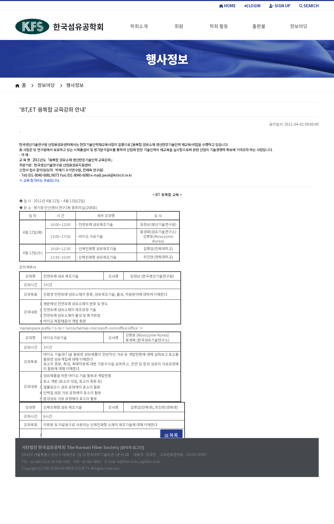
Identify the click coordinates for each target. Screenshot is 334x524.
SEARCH (309, 5)
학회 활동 (219, 26)
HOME (227, 5)
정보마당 (299, 26)
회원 (179, 26)
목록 (171, 435)
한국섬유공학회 (59, 26)
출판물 (259, 26)
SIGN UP (279, 5)
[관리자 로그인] (132, 447)
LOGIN (252, 5)
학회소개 (139, 26)
